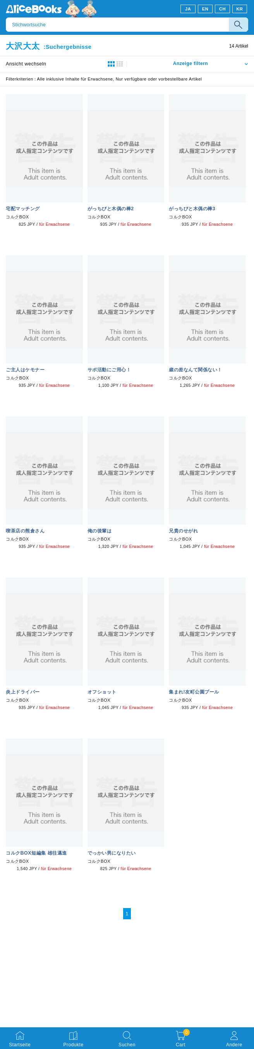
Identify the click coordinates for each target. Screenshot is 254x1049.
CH (222, 9)
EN (205, 9)
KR (239, 9)
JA (188, 9)
